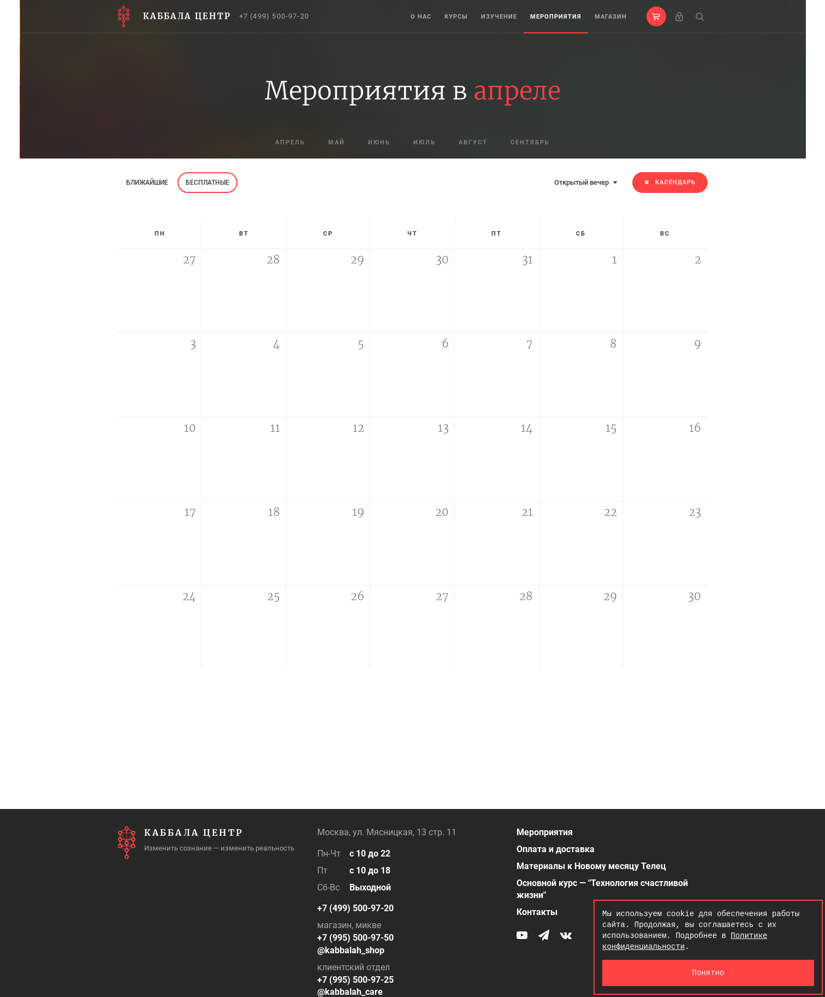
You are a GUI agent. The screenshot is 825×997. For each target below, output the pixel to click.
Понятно (708, 972)
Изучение (499, 16)
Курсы (456, 16)
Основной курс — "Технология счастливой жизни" (602, 889)
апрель (290, 142)
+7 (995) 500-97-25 (355, 980)
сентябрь (530, 142)
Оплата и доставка (556, 849)
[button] (656, 16)
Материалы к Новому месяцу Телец (591, 866)
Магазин (611, 16)
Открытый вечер (585, 182)
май (336, 142)
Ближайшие (147, 182)
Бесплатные (207, 182)
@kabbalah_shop (350, 950)
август (473, 142)
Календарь (670, 182)
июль (424, 142)
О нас (421, 16)
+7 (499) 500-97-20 (274, 16)
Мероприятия (555, 16)
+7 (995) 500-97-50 (355, 938)
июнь (379, 142)
